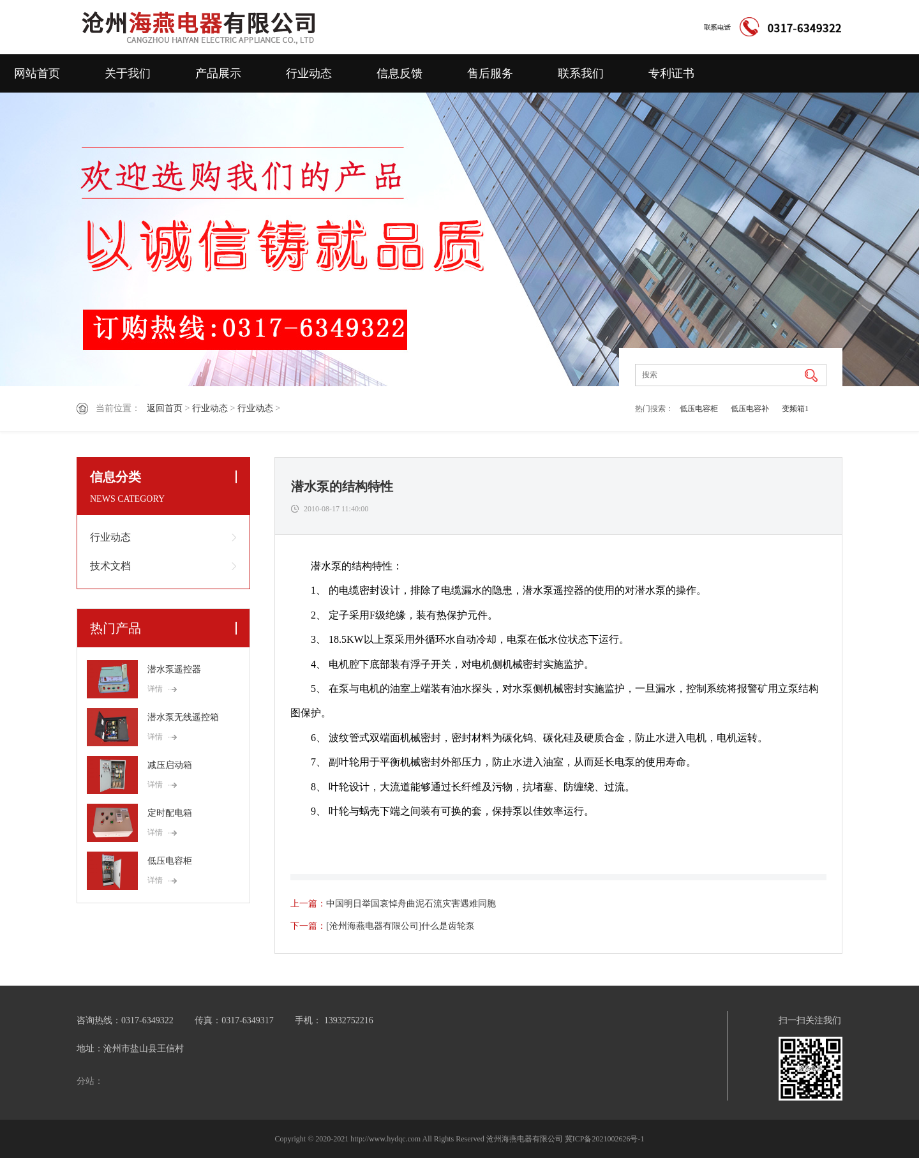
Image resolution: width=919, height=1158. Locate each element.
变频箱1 (795, 408)
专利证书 (671, 73)
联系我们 (581, 73)
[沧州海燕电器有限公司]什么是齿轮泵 (400, 926)
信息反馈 (399, 73)
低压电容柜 (699, 408)
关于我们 (128, 73)
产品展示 (218, 73)
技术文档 (110, 565)
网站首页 (37, 73)
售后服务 (490, 73)
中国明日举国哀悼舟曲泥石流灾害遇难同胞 (411, 903)
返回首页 (165, 408)
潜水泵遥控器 (174, 669)
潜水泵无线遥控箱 (183, 717)
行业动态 (309, 73)
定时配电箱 (169, 813)
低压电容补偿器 (750, 411)
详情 (155, 688)
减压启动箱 (169, 765)
